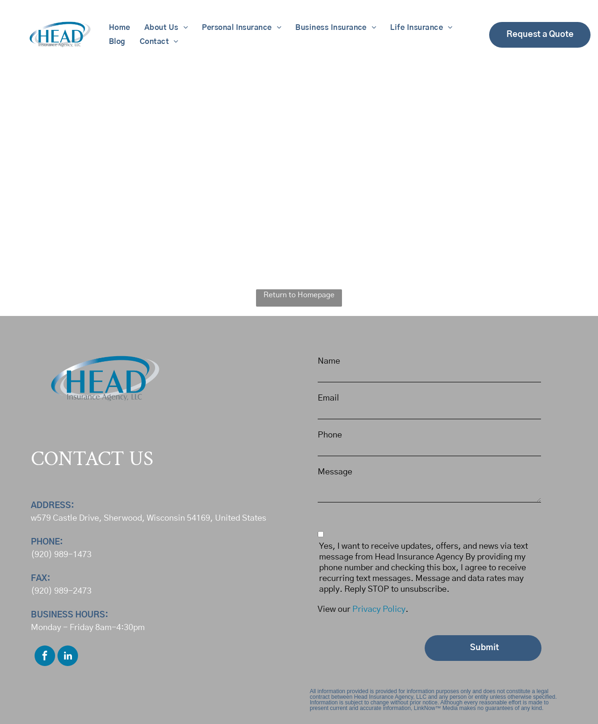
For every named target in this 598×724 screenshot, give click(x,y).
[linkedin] (67, 656)
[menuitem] (119, 28)
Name (329, 361)
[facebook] (45, 656)
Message (335, 472)
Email (328, 398)
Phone (330, 435)
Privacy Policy (379, 609)
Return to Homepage (299, 295)
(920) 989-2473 (61, 591)
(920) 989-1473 (61, 555)
